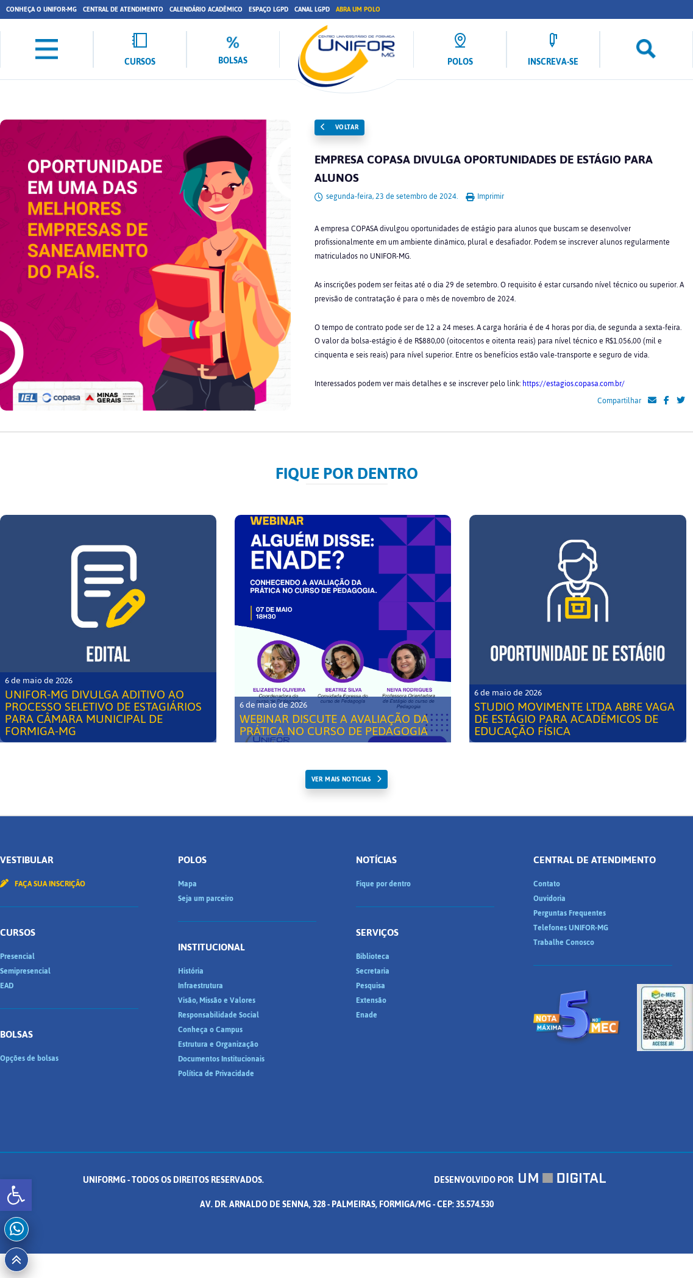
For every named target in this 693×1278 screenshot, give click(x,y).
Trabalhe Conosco (563, 942)
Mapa (187, 884)
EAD (6, 985)
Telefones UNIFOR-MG (570, 928)
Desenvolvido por (520, 1180)
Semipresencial (25, 971)
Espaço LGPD (268, 9)
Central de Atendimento (123, 9)
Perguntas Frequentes (569, 913)
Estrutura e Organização (218, 1044)
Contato (546, 884)
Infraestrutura (200, 985)
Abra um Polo (358, 9)
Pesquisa (370, 985)
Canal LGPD (312, 9)
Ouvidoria (549, 898)
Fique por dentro (383, 884)
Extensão (371, 1000)
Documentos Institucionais (221, 1059)
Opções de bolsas (29, 1058)
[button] (16, 1195)
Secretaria (372, 971)
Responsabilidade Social (218, 1015)
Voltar (339, 127)
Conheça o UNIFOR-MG (41, 9)
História (191, 971)
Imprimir (485, 196)
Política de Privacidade (216, 1073)
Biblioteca (372, 956)
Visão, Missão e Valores (216, 1000)
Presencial (17, 956)
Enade (366, 1015)
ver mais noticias (341, 779)
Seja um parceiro (205, 898)
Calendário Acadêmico (206, 9)
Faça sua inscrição (42, 884)
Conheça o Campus (210, 1029)
